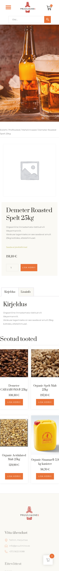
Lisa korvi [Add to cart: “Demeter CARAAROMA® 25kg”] (14, 402)
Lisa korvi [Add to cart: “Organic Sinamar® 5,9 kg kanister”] (45, 476)
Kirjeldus (9, 292)
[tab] (10, 292)
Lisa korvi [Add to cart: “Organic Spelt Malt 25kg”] (45, 402)
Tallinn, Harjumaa (16, 540)
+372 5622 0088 (15, 551)
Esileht (3, 130)
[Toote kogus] (12, 267)
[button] (8, 7)
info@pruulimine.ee (17, 545)
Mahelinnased (29, 130)
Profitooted (14, 130)
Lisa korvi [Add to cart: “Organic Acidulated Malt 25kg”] (14, 476)
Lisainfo (26, 292)
